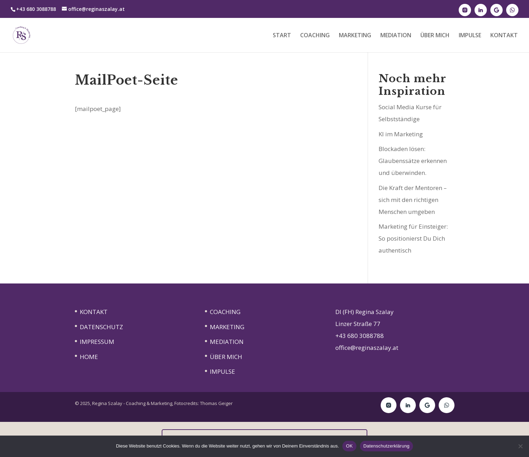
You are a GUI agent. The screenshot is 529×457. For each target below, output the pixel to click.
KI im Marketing (401, 134)
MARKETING (355, 36)
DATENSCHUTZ (101, 327)
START (282, 36)
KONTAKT (504, 36)
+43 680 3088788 (359, 336)
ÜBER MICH (435, 36)
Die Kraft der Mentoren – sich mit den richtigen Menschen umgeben (413, 200)
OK (349, 446)
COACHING (315, 36)
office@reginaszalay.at (366, 348)
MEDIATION (395, 36)
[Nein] (520, 446)
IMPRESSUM (97, 342)
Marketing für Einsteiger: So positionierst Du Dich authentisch (413, 238)
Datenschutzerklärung (386, 446)
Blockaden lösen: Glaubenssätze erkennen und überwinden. (413, 161)
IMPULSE (470, 36)
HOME (89, 357)
